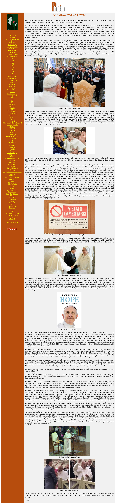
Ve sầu (12, 157)
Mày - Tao (12, 145)
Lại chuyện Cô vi (12, 80)
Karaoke (12, 111)
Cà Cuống (12, 106)
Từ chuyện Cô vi (12, 78)
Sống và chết (12, 51)
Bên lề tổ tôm (12, 149)
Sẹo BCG (12, 82)
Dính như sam (12, 199)
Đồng (12, 60)
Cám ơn (12, 88)
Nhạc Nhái (12, 166)
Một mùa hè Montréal (12, 39)
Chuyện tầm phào (12, 47)
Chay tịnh (12, 219)
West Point (12, 104)
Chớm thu (12, 49)
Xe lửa (12, 117)
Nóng (12, 97)
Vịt (12, 140)
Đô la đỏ (12, 132)
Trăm (12, 69)
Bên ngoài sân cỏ (12, 56)
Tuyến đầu (12, 86)
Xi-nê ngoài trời (12, 96)
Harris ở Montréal (12, 110)
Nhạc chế (12, 155)
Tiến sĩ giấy (12, 138)
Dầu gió (12, 130)
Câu (12, 101)
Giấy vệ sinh (12, 77)
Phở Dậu (12, 127)
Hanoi (12, 62)
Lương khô (12, 134)
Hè (12, 41)
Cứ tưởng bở (12, 142)
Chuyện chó (12, 52)
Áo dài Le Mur (12, 206)
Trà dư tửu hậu (12, 45)
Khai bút (12, 151)
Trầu (12, 71)
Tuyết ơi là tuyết (12, 153)
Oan (12, 75)
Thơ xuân (12, 37)
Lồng (12, 64)
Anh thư (12, 92)
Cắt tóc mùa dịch (12, 94)
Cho (12, 58)
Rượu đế (12, 121)
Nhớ (12, 73)
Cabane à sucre (12, 115)
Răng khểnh (12, 147)
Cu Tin (12, 144)
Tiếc (12, 67)
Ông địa (12, 119)
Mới (12, 65)
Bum (12, 103)
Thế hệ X (12, 43)
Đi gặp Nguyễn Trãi (12, 136)
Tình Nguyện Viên (12, 125)
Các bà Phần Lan (12, 113)
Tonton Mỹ (12, 84)
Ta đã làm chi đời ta (12, 54)
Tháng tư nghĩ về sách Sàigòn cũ (12, 123)
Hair (12, 217)
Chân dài (12, 108)
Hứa (12, 99)
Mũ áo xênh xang (12, 90)
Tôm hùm (12, 128)
